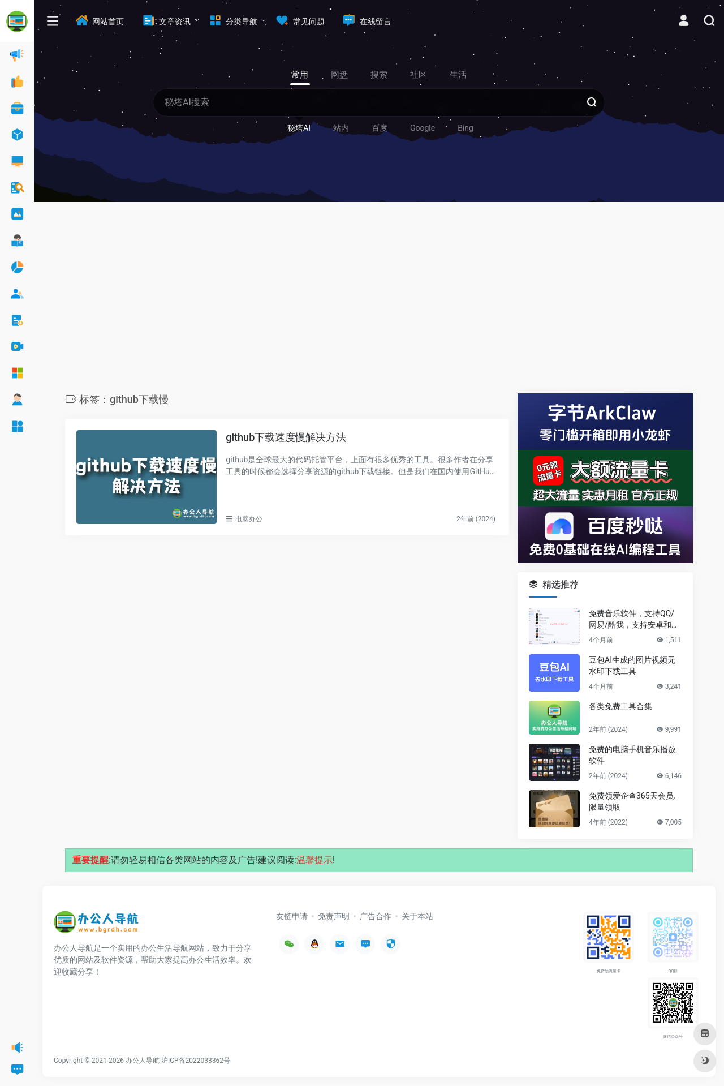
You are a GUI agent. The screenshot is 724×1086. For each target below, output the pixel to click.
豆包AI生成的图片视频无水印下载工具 (632, 665)
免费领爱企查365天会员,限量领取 (632, 801)
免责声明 (334, 916)
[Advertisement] (379, 300)
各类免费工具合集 (620, 706)
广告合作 (375, 916)
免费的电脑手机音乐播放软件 (632, 755)
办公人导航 (143, 1060)
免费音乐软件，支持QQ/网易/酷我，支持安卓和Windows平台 (634, 619)
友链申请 (292, 916)
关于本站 (417, 916)
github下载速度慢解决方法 (286, 437)
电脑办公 (248, 519)
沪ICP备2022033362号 (195, 1060)
